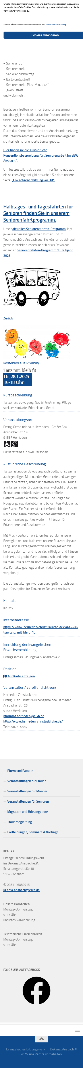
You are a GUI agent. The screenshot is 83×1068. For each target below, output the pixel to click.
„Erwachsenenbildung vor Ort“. (33, 180)
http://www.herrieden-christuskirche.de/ (33, 721)
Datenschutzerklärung (55, 24)
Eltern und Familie (20, 771)
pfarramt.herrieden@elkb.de (23, 716)
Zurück (8, 318)
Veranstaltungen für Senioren (28, 801)
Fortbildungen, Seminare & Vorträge (32, 832)
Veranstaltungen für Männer (27, 791)
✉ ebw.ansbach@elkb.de (21, 890)
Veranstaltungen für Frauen (26, 781)
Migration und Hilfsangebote (27, 812)
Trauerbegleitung (19, 822)
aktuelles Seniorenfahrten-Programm (39, 229)
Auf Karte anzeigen (19, 676)
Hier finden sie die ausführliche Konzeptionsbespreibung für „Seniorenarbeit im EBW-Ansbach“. (41, 155)
